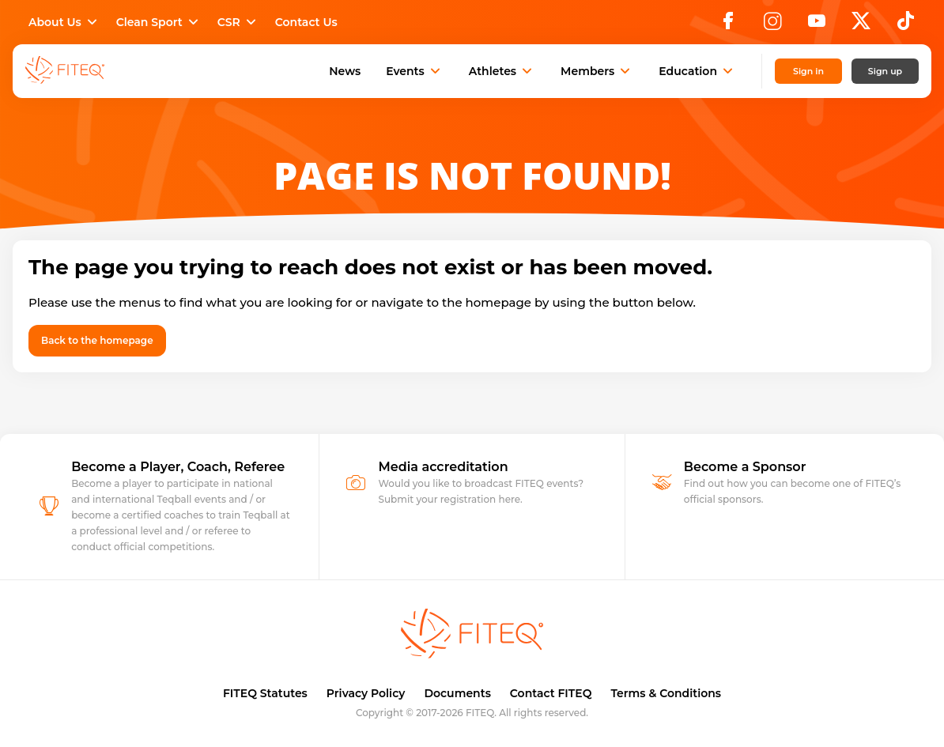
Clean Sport (159, 22)
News (345, 71)
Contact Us (306, 22)
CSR (238, 22)
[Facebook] (728, 25)
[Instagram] (772, 25)
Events (415, 71)
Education (697, 71)
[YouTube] (816, 25)
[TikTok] (906, 25)
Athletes (502, 71)
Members (597, 71)
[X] (860, 25)
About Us (64, 22)
